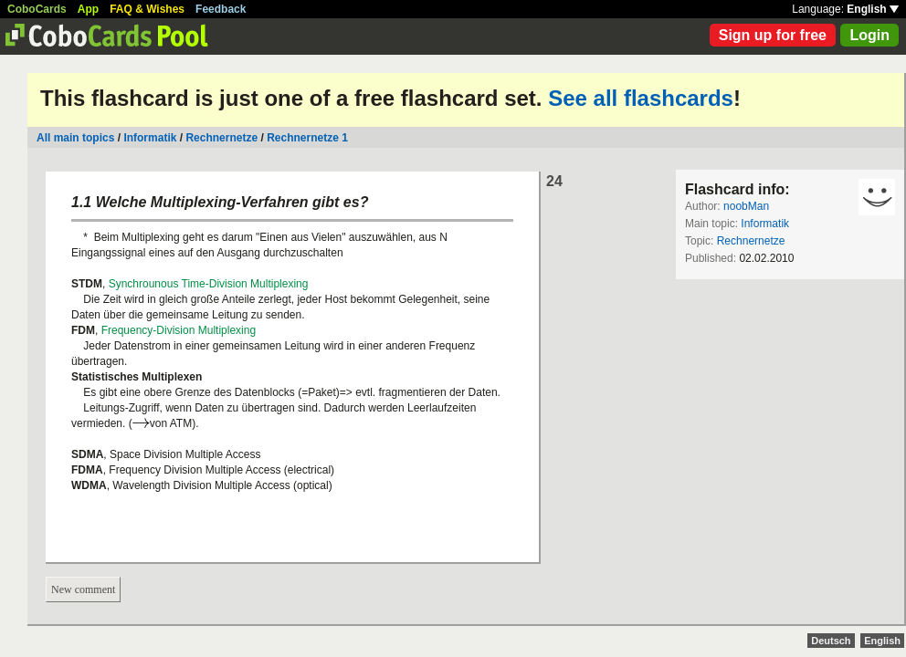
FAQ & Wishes (147, 9)
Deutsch (830, 640)
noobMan (746, 206)
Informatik (149, 137)
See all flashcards (640, 98)
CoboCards (37, 9)
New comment (83, 589)
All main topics (75, 137)
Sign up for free (773, 35)
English (873, 9)
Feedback (220, 9)
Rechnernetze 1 (307, 137)
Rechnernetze (221, 137)
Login (869, 35)
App (88, 9)
